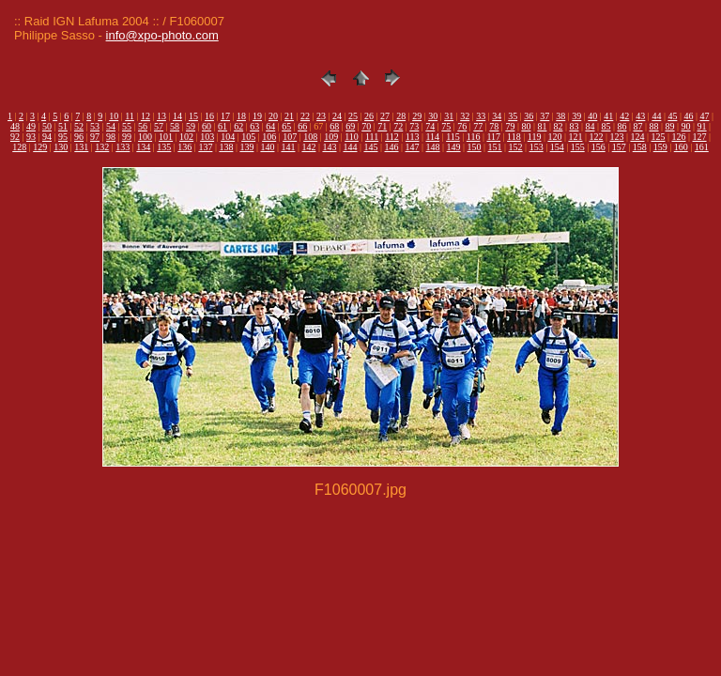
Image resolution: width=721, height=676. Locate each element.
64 (270, 126)
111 (371, 136)
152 (516, 147)
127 (700, 136)
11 (129, 116)
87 (638, 126)
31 (448, 116)
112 (392, 136)
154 (557, 147)
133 (122, 147)
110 (352, 136)
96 (79, 136)
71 (382, 126)
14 (177, 116)
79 (509, 126)
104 (228, 136)
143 (329, 147)
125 (659, 136)
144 (350, 147)
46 (688, 116)
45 (672, 116)
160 (681, 147)
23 (321, 116)
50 (47, 126)
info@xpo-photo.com (162, 35)
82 (557, 126)
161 (702, 147)
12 (145, 116)
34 (496, 116)
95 (63, 136)
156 (598, 147)
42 (624, 116)
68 (334, 126)
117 (493, 136)
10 (113, 116)
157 (619, 147)
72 (398, 126)
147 (413, 147)
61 (222, 126)
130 (61, 147)
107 (290, 136)
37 (544, 116)
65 (286, 126)
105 (248, 136)
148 (433, 147)
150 (475, 147)
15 (193, 116)
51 (63, 126)
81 (541, 126)
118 (514, 136)
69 (350, 126)
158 (640, 147)
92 (15, 136)
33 (480, 116)
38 (560, 116)
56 (142, 126)
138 (226, 147)
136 (184, 147)
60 (206, 126)
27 (385, 116)
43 (640, 116)
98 (110, 136)
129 (40, 147)
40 (592, 116)
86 (621, 126)
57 (158, 126)
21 (289, 116)
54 (110, 126)
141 (288, 147)
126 (679, 136)
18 (241, 116)
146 (392, 147)
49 (31, 126)
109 (331, 136)
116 (474, 136)
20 (273, 116)
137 (205, 147)
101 (166, 136)
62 (238, 126)
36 (528, 116)
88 (654, 126)
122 (596, 136)
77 (478, 126)
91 (702, 126)
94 (47, 136)
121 (575, 136)
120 (554, 136)
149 (454, 147)
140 (267, 147)
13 (161, 116)
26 (369, 116)
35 (512, 116)
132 (102, 147)
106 (269, 136)
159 (660, 147)
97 (95, 136)
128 (19, 147)
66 (302, 126)
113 (413, 136)
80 (525, 126)
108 (310, 136)
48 (15, 126)
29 (417, 116)
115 (453, 136)
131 (81, 147)
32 (464, 116)
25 (353, 116)
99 (126, 136)
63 (254, 126)
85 (605, 126)
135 (164, 147)
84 (589, 126)
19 (257, 116)
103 (207, 136)
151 (495, 147)
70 (366, 126)
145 (371, 147)
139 (246, 147)
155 (578, 147)
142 (308, 147)
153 (536, 147)
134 (143, 147)
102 (186, 136)
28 (401, 116)
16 (209, 116)
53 (95, 126)
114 (432, 136)
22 (305, 116)
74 (430, 126)
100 (145, 136)
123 (616, 136)
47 (704, 116)
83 (573, 126)
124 (637, 136)
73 (414, 126)
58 (174, 126)
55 (126, 126)
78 (494, 126)
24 (337, 116)
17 (225, 116)
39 (576, 116)
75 (446, 126)
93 (31, 136)
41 (608, 116)
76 (462, 126)
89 (670, 126)
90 (686, 126)
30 (432, 116)
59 (190, 126)
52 (79, 126)
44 (656, 116)
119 (535, 136)
